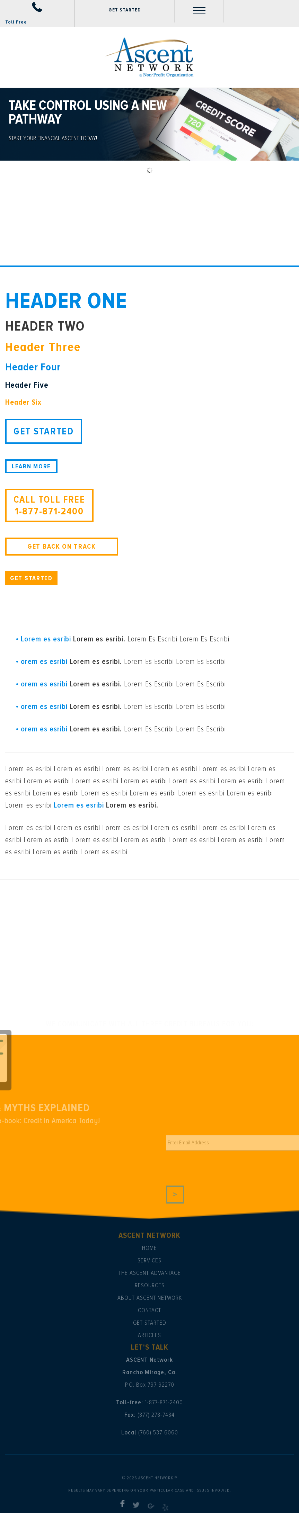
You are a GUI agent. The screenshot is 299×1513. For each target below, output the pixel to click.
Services (149, 1260)
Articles (149, 1335)
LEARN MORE (31, 466)
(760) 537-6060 (158, 1432)
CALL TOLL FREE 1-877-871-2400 (49, 505)
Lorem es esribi (46, 639)
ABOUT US (45, 611)
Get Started (149, 1322)
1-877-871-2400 (164, 1402)
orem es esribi (44, 661)
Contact (149, 1310)
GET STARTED (124, 10)
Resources (150, 1285)
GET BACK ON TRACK (61, 546)
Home (149, 1248)
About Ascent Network (149, 1298)
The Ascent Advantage (149, 1273)
